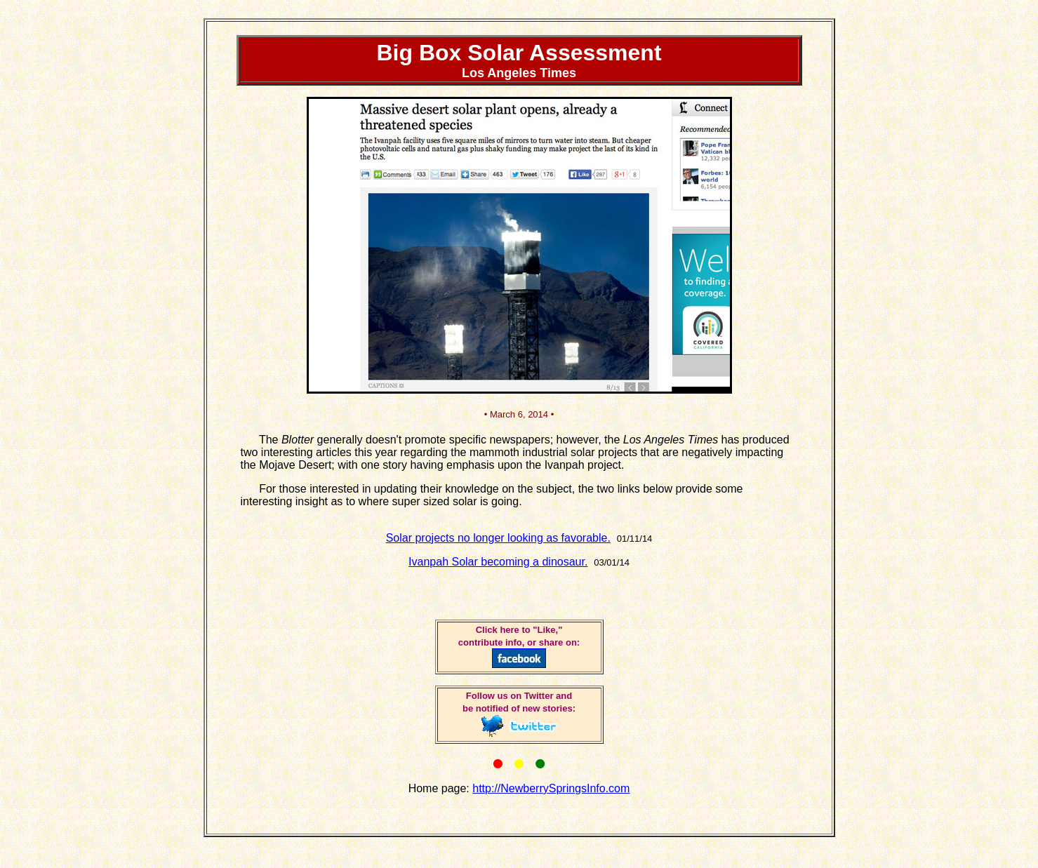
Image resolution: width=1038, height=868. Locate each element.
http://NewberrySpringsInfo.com (551, 788)
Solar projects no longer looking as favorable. (498, 538)
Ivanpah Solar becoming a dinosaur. (497, 562)
